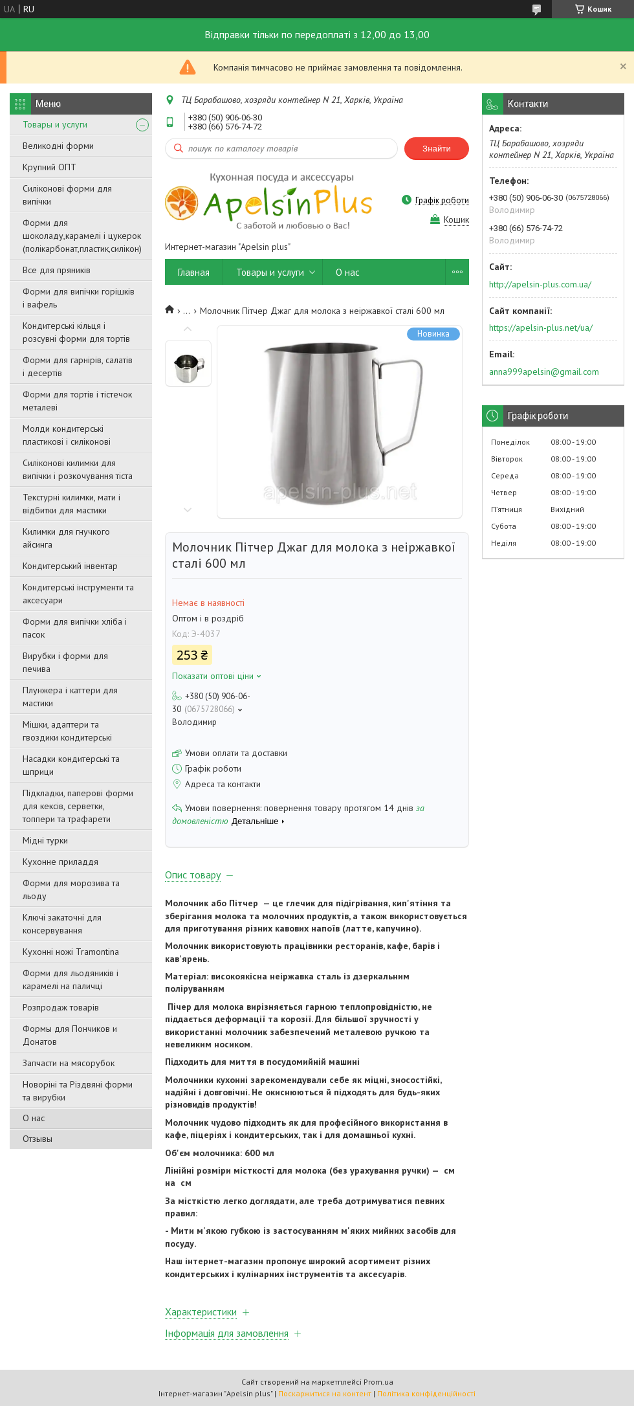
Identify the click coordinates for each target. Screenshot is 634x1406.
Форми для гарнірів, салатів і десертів (78, 366)
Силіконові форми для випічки (67, 195)
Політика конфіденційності (426, 1393)
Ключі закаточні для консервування (62, 923)
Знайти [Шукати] (436, 148)
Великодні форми (58, 145)
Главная (194, 272)
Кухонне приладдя (60, 861)
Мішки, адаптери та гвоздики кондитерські (67, 731)
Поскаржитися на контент (324, 1393)
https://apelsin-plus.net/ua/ (541, 327)
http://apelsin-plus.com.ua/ (540, 284)
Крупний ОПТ (49, 167)
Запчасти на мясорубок (69, 1063)
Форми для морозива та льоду (71, 889)
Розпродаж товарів (61, 1007)
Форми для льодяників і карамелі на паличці (70, 979)
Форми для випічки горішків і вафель (79, 297)
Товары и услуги (55, 124)
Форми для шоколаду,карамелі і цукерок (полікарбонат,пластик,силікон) (82, 235)
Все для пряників (57, 270)
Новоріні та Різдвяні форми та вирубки (78, 1090)
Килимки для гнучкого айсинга (66, 538)
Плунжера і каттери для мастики (70, 696)
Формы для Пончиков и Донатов (70, 1035)
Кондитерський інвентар (70, 566)
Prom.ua (378, 1382)
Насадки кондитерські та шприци (71, 765)
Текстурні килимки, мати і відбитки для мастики (71, 503)
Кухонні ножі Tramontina (71, 951)
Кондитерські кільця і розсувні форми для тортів (76, 332)
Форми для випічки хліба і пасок (75, 628)
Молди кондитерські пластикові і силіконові (67, 435)
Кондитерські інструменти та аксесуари (78, 593)
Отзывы (37, 1138)
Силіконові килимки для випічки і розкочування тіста (78, 469)
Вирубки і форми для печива (65, 662)
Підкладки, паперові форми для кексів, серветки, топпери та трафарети (78, 806)
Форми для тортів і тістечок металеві (77, 400)
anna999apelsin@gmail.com (544, 371)
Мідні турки (45, 840)
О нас (34, 1118)
